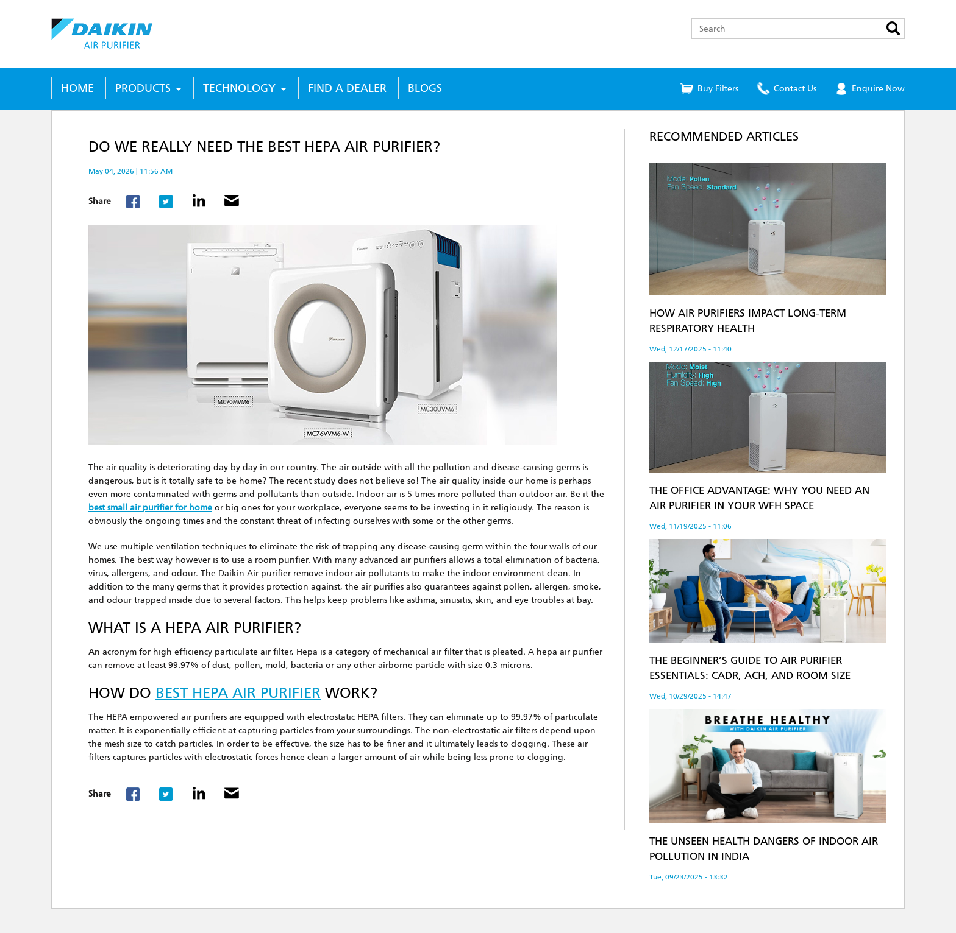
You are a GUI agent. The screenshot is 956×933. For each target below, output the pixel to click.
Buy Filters (717, 88)
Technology (239, 88)
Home (77, 88)
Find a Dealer (347, 88)
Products (143, 88)
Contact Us (795, 88)
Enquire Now (878, 88)
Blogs (425, 88)
